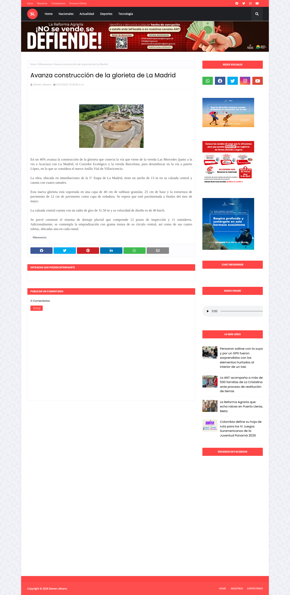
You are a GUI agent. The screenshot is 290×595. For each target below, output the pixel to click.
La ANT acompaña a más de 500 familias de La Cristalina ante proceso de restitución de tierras (241, 384)
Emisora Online (78, 3)
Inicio (30, 3)
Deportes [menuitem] (106, 14)
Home (222, 588)
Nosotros (42, 3)
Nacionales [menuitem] (66, 14)
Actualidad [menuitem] (87, 14)
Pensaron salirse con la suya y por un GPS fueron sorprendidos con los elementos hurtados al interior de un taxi (241, 357)
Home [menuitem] (49, 14)
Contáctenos (58, 3)
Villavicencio (45, 64)
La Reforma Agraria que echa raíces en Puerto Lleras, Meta (241, 406)
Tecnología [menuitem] (125, 14)
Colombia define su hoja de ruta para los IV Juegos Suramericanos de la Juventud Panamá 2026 (241, 428)
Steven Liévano (42, 84)
